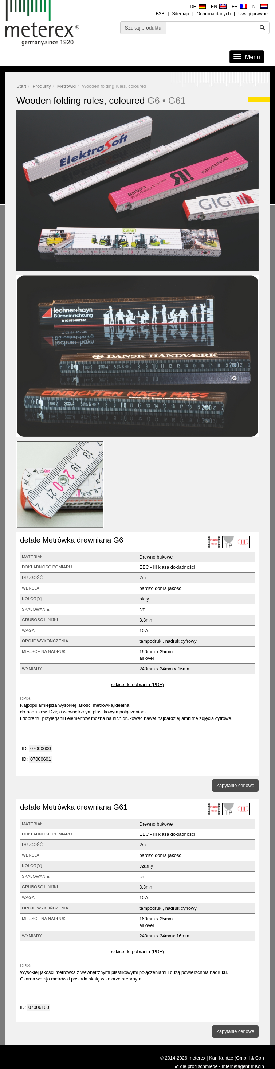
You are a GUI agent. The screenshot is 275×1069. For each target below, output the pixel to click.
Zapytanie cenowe (235, 785)
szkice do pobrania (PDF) (137, 684)
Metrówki (66, 86)
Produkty (41, 86)
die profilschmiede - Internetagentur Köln (222, 1066)
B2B (160, 13)
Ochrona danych (214, 13)
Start (21, 86)
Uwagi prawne (253, 13)
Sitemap (180, 13)
